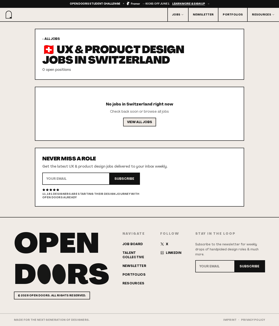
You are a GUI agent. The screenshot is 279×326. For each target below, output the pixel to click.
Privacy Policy (253, 320)
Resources (263, 14)
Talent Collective (133, 255)
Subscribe (124, 179)
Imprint (229, 320)
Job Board (132, 244)
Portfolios (233, 14)
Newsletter (203, 14)
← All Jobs (51, 39)
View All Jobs (139, 122)
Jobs (178, 14)
